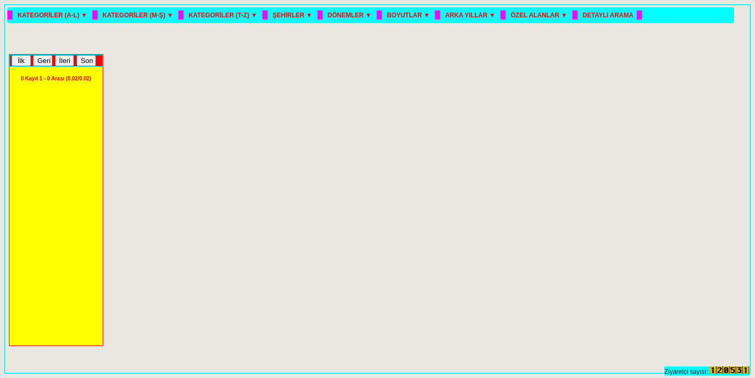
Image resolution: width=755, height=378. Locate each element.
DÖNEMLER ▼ (350, 15)
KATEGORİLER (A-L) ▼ (53, 15)
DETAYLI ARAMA (608, 15)
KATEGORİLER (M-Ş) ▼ (139, 15)
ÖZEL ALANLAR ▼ (540, 15)
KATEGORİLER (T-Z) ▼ (224, 15)
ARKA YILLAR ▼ (471, 15)
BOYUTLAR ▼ (409, 15)
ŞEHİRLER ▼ (293, 15)
